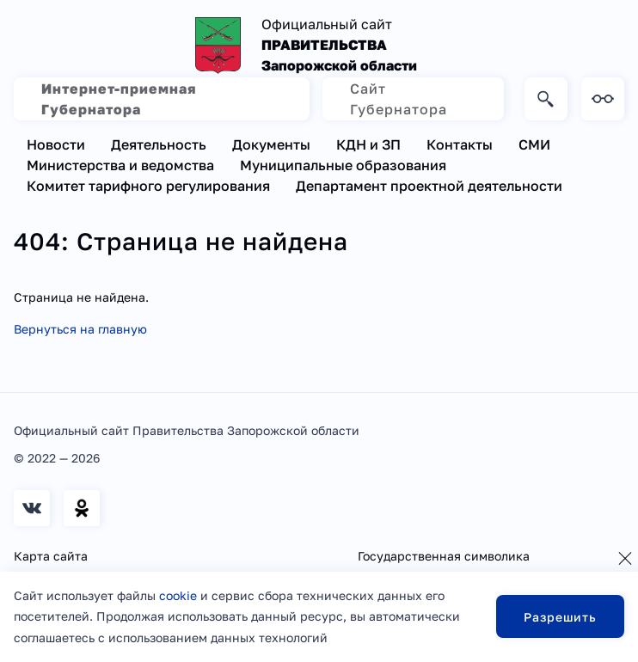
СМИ (534, 144)
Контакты (459, 144)
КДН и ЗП (368, 144)
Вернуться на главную (80, 329)
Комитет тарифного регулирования (148, 185)
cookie (178, 595)
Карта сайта (51, 556)
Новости (56, 144)
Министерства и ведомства (120, 165)
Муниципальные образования (343, 165)
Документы (271, 144)
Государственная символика (444, 556)
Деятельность (158, 144)
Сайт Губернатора (398, 99)
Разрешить (560, 617)
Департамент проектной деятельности (429, 185)
